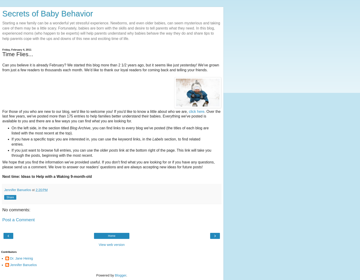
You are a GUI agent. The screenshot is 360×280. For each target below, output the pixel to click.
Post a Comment (18, 219)
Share (10, 197)
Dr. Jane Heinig (21, 258)
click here (196, 112)
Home (111, 236)
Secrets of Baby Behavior (47, 13)
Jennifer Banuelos (23, 265)
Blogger (120, 275)
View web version (112, 245)
